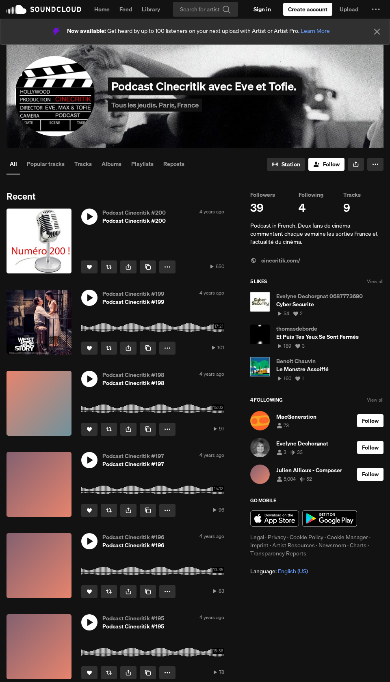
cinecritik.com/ (275, 260)
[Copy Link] (148, 266)
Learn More (315, 30)
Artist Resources (293, 545)
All (13, 163)
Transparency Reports (278, 553)
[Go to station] (286, 164)
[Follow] (326, 164)
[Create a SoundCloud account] (307, 9)
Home (102, 9)
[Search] (205, 9)
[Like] (89, 266)
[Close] (377, 31)
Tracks (83, 163)
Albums (111, 163)
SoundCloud (43, 9)
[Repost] (109, 266)
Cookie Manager (347, 537)
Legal (257, 537)
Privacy (277, 537)
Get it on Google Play (329, 518)
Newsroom (332, 545)
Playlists (142, 163)
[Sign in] (262, 9)
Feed (125, 9)
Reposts (173, 163)
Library (151, 9)
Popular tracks (46, 163)
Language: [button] (279, 571)
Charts (358, 545)
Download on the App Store (274, 518)
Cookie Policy (306, 537)
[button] (376, 9)
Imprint (259, 545)
